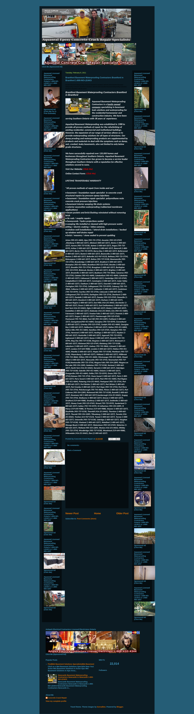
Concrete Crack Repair (57, 698)
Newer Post (72, 513)
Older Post (122, 513)
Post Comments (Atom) (86, 519)
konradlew (101, 707)
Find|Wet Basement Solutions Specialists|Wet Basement (71, 664)
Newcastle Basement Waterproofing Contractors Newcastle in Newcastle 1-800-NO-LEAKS (75, 677)
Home (97, 513)
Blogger (120, 707)
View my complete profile (56, 701)
